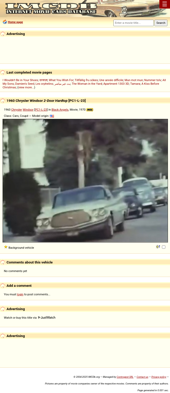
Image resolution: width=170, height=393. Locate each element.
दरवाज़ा (43, 80)
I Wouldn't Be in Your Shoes (20, 80)
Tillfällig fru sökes (86, 80)
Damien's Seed (24, 83)
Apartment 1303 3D (116, 83)
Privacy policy (158, 376)
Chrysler (16, 109)
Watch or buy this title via (29, 317)
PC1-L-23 (41, 109)
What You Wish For (61, 80)
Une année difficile (111, 80)
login (20, 294)
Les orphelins (44, 83)
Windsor (28, 109)
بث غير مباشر (63, 83)
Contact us (142, 376)
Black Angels (60, 109)
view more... (26, 87)
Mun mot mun (134, 80)
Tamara (135, 83)
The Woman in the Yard (87, 83)
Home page (15, 22)
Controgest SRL (125, 376)
